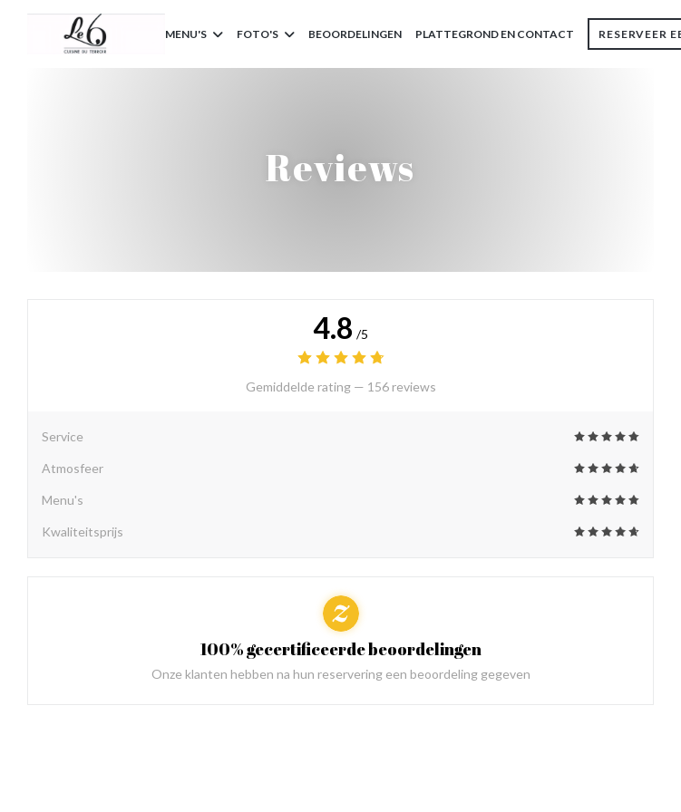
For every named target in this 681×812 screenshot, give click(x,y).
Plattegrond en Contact (494, 34)
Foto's (266, 34)
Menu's (194, 34)
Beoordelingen (355, 34)
